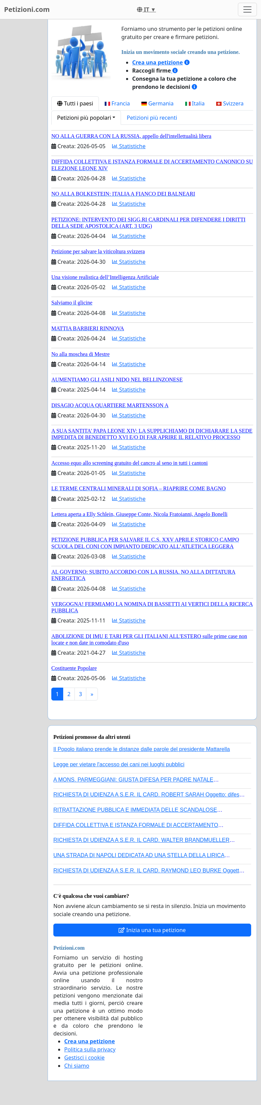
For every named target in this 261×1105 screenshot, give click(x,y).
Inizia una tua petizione (152, 930)
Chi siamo (76, 1065)
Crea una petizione (157, 62)
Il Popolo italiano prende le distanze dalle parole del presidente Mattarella (141, 749)
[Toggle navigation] (247, 9)
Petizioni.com (27, 9)
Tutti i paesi (75, 103)
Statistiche (128, 146)
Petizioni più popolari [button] (84, 117)
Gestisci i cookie (84, 1057)
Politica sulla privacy (90, 1049)
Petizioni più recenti (152, 117)
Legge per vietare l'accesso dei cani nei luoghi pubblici (119, 764)
